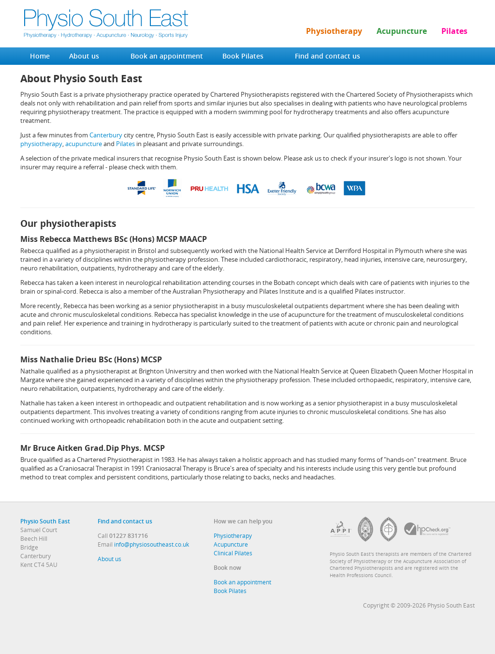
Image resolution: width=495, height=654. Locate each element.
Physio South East (45, 521)
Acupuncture (402, 31)
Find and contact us (327, 55)
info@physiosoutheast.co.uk (151, 544)
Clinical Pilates (233, 553)
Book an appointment (167, 55)
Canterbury (105, 135)
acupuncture (83, 143)
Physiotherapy (334, 31)
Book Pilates (242, 55)
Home (40, 55)
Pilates (454, 31)
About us (84, 55)
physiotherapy (41, 143)
